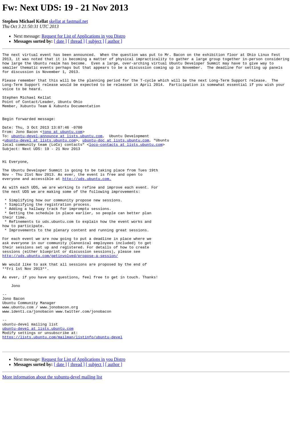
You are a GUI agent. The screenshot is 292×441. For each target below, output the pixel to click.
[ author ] (113, 41)
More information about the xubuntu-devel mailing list (52, 436)
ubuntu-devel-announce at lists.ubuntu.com (56, 152)
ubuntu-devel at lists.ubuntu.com (40, 158)
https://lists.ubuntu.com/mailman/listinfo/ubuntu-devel (62, 394)
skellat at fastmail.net (68, 21)
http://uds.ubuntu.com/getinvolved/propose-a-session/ (60, 296)
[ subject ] (95, 41)
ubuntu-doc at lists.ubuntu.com (115, 158)
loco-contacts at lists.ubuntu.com (125, 163)
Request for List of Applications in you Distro (83, 36)
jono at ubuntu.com (62, 147)
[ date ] (60, 41)
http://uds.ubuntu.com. (86, 204)
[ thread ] (76, 41)
